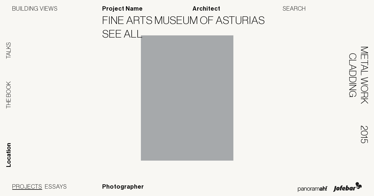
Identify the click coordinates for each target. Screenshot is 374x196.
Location (8, 155)
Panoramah (313, 189)
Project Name (122, 8)
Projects (27, 186)
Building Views (35, 8)
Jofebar (347, 187)
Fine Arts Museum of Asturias (187, 20)
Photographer (123, 186)
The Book (8, 95)
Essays (56, 186)
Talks (8, 50)
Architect (206, 8)
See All (126, 34)
